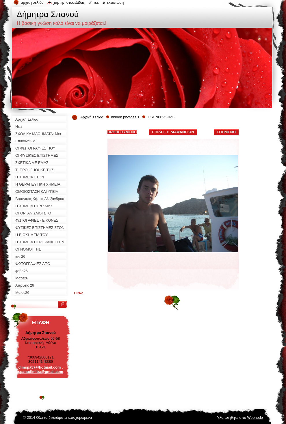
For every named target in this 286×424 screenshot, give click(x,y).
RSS (96, 2)
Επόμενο (226, 132)
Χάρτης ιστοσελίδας (69, 2)
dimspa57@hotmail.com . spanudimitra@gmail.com (40, 369)
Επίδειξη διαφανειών (173, 132)
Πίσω (78, 293)
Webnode (255, 417)
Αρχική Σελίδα (91, 117)
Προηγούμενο (122, 132)
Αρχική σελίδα (32, 2)
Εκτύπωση (115, 2)
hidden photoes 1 (125, 117)
